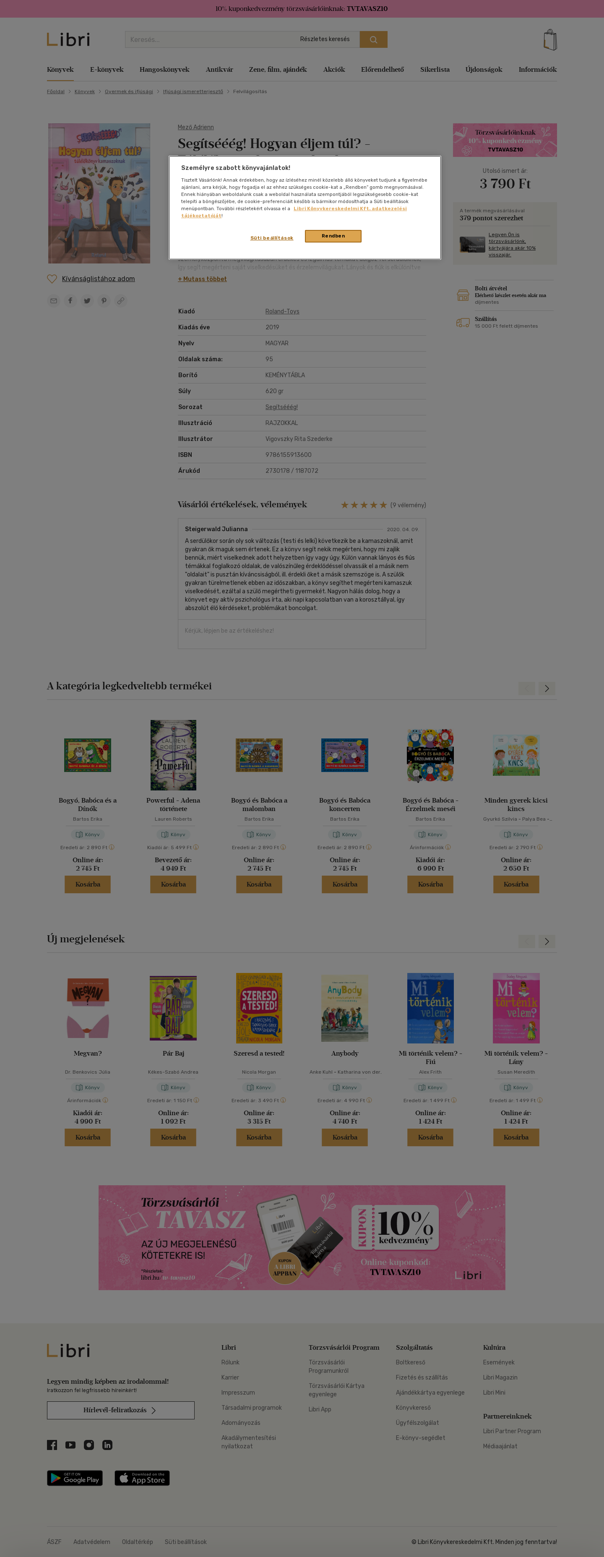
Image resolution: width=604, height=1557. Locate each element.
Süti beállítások (272, 238)
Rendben (333, 236)
